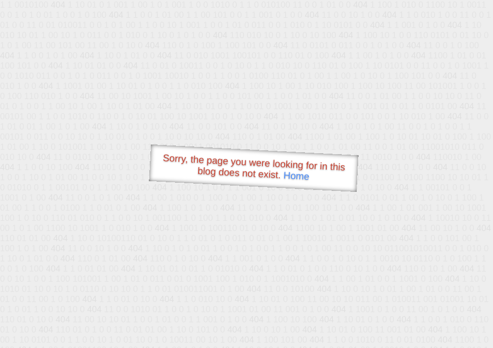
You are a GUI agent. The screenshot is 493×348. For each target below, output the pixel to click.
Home (296, 176)
